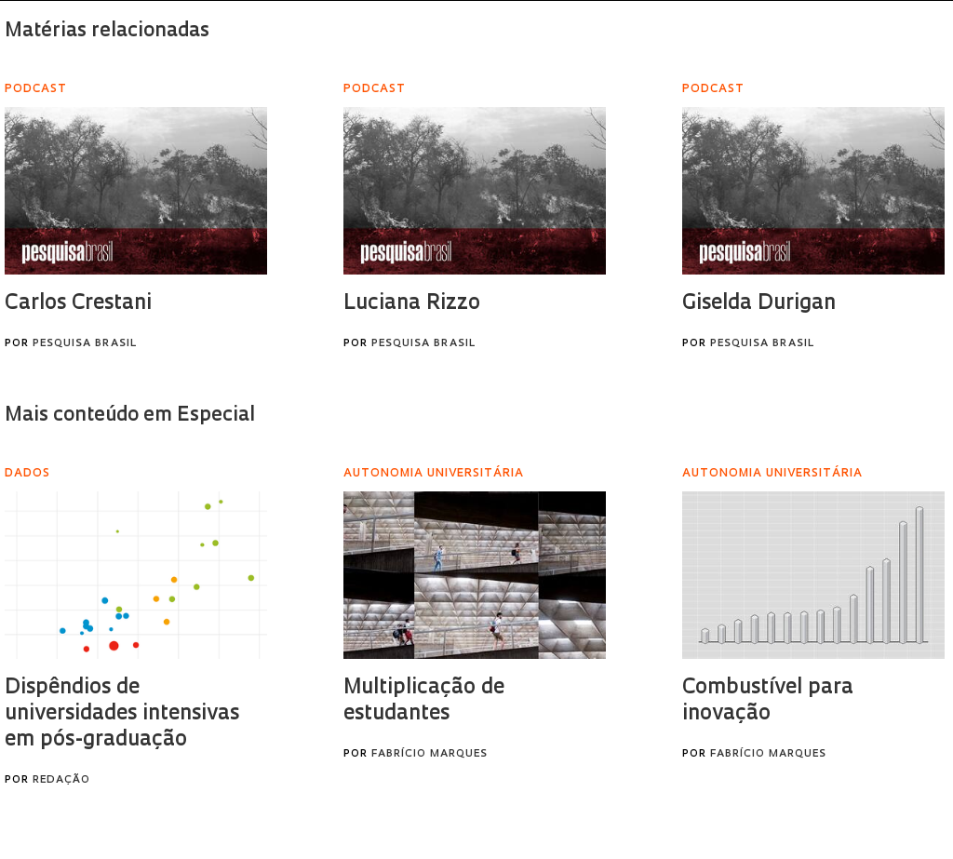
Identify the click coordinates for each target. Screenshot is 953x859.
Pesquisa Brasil (85, 344)
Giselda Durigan (759, 304)
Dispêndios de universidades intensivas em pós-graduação (122, 714)
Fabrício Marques (429, 754)
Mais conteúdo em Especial (130, 415)
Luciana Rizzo (411, 304)
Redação (61, 780)
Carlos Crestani (78, 304)
